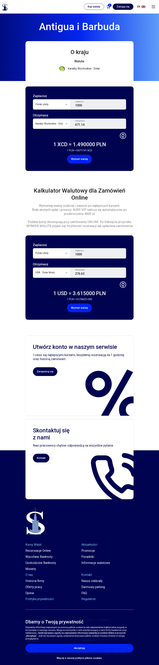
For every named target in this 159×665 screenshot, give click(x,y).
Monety (30, 569)
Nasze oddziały (91, 581)
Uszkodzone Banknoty (40, 563)
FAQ (84, 593)
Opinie (29, 593)
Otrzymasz (80, 121)
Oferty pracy (33, 587)
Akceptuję (92, 648)
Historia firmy (34, 581)
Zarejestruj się (45, 371)
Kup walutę (94, 6)
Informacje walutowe (95, 563)
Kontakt (41, 458)
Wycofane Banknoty (38, 557)
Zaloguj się (123, 6)
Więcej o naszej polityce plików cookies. (79, 658)
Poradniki (87, 557)
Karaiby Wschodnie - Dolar (79, 69)
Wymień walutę (79, 159)
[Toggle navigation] (153, 7)
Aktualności (89, 544)
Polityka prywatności (39, 599)
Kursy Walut (33, 544)
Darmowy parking (93, 587)
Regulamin (88, 599)
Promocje (88, 551)
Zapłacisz (79, 101)
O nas (29, 575)
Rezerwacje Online (38, 551)
